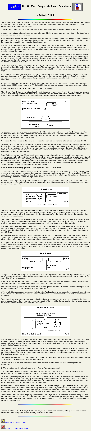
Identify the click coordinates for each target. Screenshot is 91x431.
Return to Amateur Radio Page (14, 428)
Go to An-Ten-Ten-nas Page (13, 422)
